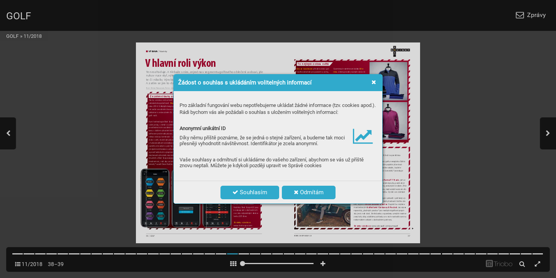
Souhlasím (249, 192)
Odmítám (309, 192)
